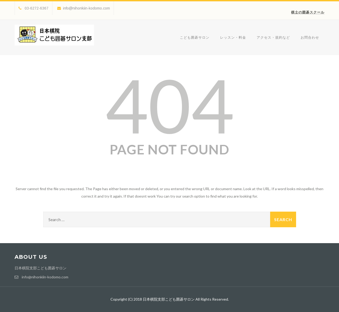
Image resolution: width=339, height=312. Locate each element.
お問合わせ (310, 37)
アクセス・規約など (273, 37)
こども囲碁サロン (194, 37)
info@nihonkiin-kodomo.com (83, 8)
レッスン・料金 (233, 37)
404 (169, 104)
